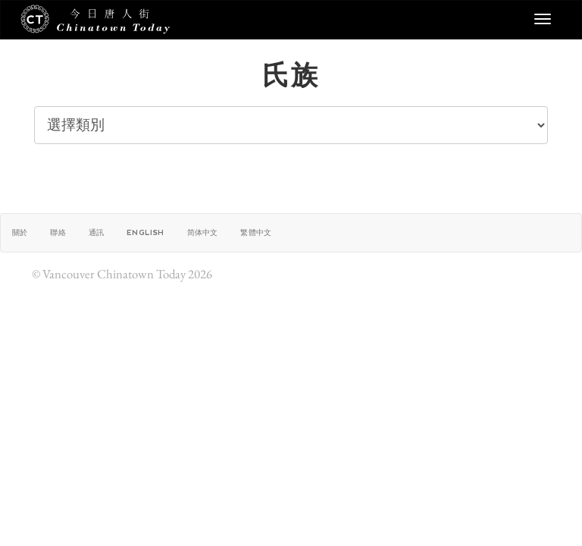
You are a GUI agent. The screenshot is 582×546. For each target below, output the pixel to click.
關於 (19, 232)
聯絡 (57, 232)
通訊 (96, 232)
